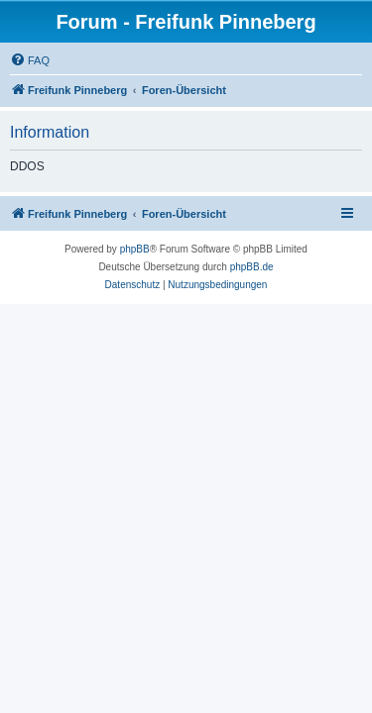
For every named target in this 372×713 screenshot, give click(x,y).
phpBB (135, 249)
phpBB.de (252, 266)
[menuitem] (30, 60)
